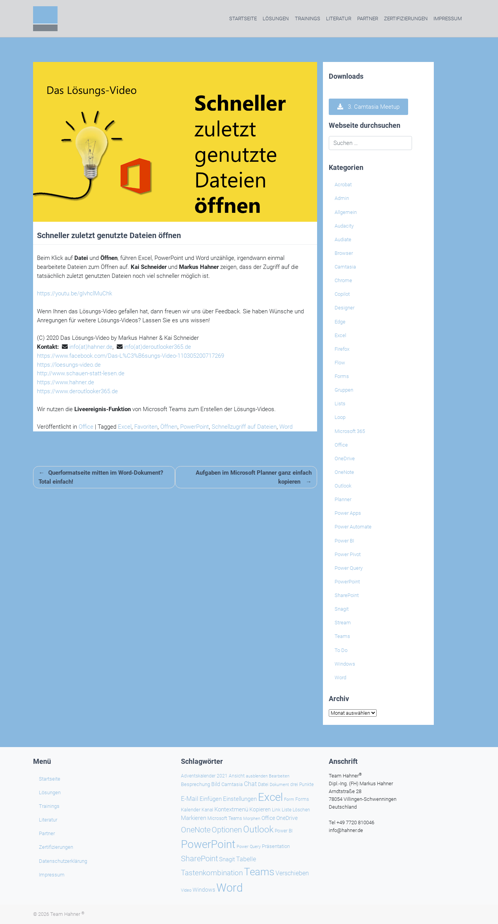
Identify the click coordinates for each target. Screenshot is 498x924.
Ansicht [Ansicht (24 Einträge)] (237, 776)
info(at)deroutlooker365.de (157, 346)
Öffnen (168, 426)
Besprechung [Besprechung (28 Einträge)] (195, 784)
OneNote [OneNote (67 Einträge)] (195, 829)
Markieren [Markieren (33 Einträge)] (193, 818)
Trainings (307, 18)
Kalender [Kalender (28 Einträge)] (190, 810)
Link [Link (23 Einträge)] (276, 810)
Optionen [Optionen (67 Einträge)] (227, 829)
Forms (342, 376)
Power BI (344, 541)
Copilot (342, 294)
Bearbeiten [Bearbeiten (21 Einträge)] (279, 776)
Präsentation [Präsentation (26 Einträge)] (276, 846)
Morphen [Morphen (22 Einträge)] (251, 818)
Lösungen (276, 18)
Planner (343, 499)
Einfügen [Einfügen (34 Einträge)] (211, 798)
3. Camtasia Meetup (368, 106)
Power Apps (348, 513)
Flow (340, 363)
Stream (343, 622)
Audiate (343, 239)
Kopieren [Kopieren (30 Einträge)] (260, 809)
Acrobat (343, 184)
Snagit (342, 609)
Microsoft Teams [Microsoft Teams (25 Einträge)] (224, 818)
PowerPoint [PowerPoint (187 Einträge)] (208, 844)
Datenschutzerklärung (63, 861)
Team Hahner (67, 914)
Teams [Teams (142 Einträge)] (259, 872)
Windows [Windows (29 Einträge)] (204, 890)
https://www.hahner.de (65, 382)
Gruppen (344, 390)
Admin (342, 198)
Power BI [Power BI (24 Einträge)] (284, 831)
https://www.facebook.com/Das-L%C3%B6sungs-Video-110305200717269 (130, 355)
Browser (344, 253)
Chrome (343, 280)
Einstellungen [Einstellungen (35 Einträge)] (240, 798)
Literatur (338, 18)
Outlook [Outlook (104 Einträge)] (258, 829)
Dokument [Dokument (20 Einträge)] (279, 784)
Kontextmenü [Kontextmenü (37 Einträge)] (231, 809)
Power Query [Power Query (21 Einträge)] (249, 846)
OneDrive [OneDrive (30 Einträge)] (287, 818)
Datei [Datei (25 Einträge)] (263, 784)
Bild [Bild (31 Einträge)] (215, 784)
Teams (342, 636)
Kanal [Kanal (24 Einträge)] (207, 810)
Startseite (243, 18)
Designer (344, 308)
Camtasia (345, 267)
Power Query (349, 568)
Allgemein (346, 212)
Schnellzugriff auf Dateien (244, 426)
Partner (367, 18)
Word (286, 426)
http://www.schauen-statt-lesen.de (80, 373)
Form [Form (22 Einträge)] (289, 799)
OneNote (344, 472)
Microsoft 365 (350, 431)
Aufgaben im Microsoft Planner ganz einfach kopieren (254, 477)
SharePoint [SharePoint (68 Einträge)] (199, 858)
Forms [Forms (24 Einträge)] (302, 799)
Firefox (342, 349)
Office (86, 426)
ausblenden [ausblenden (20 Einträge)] (257, 776)
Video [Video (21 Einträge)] (186, 890)
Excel (125, 426)
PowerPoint (194, 426)
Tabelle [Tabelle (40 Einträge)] (246, 859)
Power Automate (353, 527)
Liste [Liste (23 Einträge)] (286, 810)
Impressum (447, 18)
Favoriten (146, 426)
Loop (340, 417)
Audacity (344, 226)
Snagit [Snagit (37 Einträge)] (227, 859)
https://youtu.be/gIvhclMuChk (74, 293)
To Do (341, 650)
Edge (340, 322)
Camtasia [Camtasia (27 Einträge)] (232, 784)
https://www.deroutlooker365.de (77, 391)
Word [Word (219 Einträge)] (229, 887)
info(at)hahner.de (90, 346)
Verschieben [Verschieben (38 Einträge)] (292, 873)
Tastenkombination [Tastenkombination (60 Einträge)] (212, 872)
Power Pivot (348, 554)
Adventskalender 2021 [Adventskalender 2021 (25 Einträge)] (204, 776)
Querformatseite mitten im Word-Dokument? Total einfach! (101, 477)
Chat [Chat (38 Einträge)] (250, 784)
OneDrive (345, 458)
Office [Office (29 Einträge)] (268, 818)
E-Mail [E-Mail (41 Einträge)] (189, 798)
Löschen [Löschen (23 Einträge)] (301, 810)
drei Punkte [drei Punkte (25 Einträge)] (302, 784)
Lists (340, 403)
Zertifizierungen (406, 18)
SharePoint (347, 595)
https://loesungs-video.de (69, 364)
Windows (345, 664)
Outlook (343, 486)
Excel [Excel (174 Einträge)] (270, 797)
